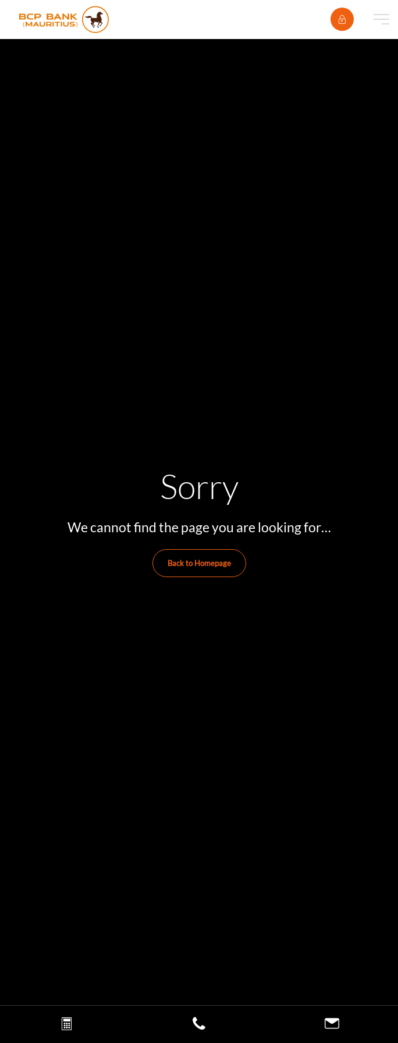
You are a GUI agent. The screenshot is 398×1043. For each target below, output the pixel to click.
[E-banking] (342, 19)
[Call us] (199, 1026)
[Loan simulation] (67, 1026)
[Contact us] (332, 1025)
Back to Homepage (199, 563)
